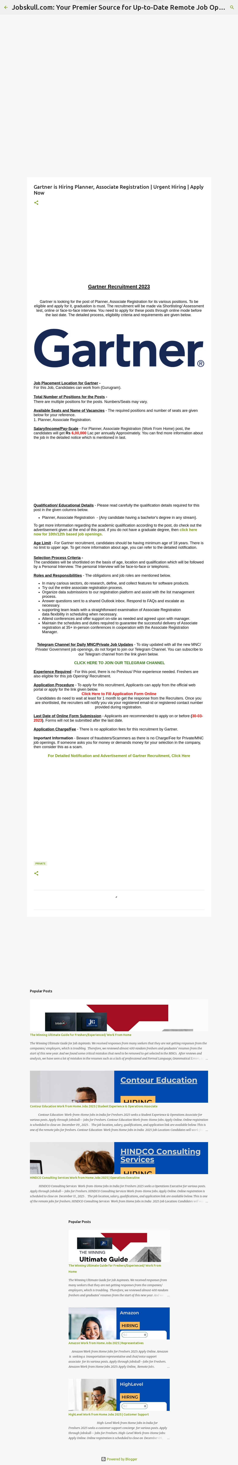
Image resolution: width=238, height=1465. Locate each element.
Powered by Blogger (119, 1459)
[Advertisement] (119, 144)
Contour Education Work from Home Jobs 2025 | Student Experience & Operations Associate (93, 1106)
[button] (36, 203)
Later (98, 23)
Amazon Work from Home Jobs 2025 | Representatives (106, 1343)
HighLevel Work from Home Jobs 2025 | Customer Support (109, 1414)
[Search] (232, 7)
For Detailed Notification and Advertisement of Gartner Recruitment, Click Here (119, 756)
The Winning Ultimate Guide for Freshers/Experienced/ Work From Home (80, 1035)
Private (40, 863)
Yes (141, 23)
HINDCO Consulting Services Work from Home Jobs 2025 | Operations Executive (85, 1177)
